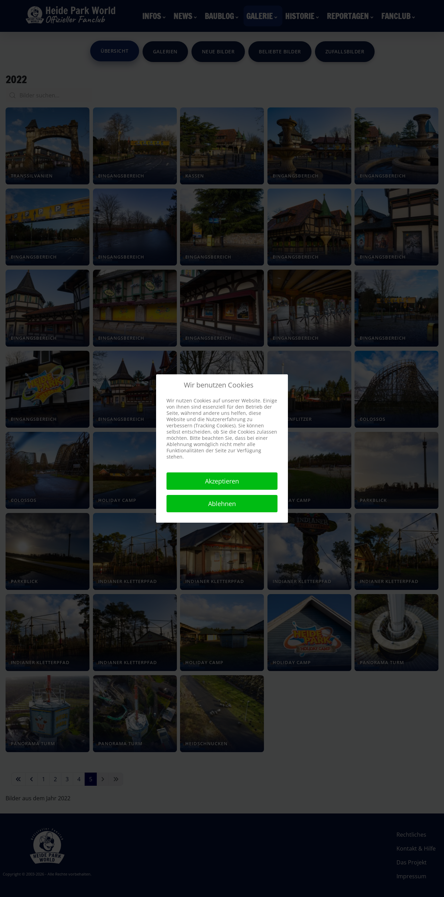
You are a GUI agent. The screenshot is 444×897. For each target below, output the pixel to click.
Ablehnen (222, 503)
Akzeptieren (222, 481)
